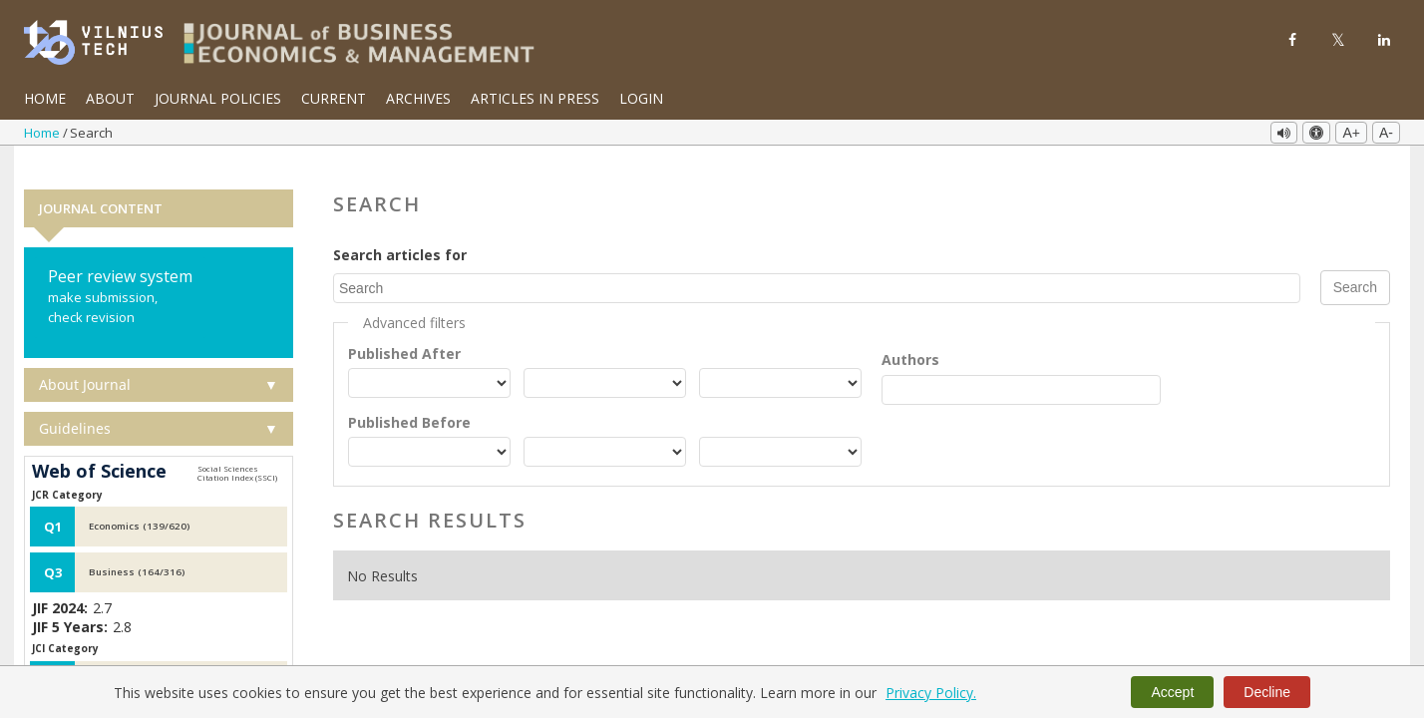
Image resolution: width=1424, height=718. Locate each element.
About (110, 98)
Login (641, 98)
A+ (1351, 133)
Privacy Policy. (931, 692)
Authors (910, 333)
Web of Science (99, 447)
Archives (418, 98)
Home (45, 98)
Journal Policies (218, 98)
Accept (1172, 692)
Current (333, 98)
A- (1386, 133)
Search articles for (400, 229)
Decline (1267, 692)
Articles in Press (535, 98)
